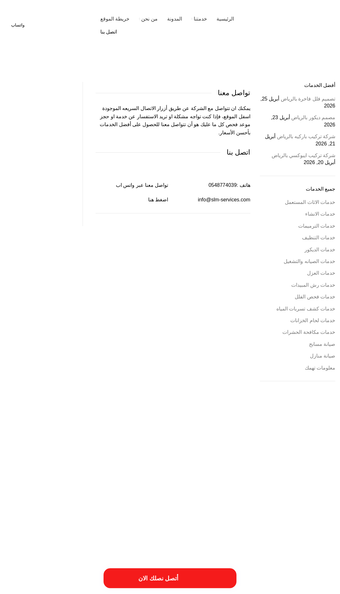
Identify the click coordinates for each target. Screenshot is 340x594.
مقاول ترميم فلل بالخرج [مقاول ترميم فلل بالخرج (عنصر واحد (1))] (196, 497)
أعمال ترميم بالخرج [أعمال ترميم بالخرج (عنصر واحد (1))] (203, 438)
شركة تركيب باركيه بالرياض (306, 136)
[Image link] (68, 552)
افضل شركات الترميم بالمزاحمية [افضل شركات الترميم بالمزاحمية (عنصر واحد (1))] (312, 463)
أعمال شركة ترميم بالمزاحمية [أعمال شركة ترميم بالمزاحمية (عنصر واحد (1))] (167, 438)
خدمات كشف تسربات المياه (305, 308)
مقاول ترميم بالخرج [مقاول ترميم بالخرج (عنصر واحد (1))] (228, 497)
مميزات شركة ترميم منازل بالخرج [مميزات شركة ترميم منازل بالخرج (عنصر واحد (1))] (295, 504)
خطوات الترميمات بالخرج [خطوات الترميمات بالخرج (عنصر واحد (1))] (244, 489)
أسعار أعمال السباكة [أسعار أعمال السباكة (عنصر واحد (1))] (289, 438)
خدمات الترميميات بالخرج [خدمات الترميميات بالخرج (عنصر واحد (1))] (180, 476)
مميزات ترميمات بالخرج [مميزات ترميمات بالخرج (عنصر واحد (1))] (105, 497)
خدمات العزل (321, 273)
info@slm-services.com (224, 199)
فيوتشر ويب (17, 587)
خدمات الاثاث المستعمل (310, 202)
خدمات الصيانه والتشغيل (309, 261)
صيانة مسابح (322, 344)
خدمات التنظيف (318, 237)
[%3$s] (37, 112)
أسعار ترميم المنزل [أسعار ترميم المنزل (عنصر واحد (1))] (259, 438)
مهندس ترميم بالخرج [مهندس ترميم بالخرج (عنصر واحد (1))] (201, 504)
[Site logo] (295, 25)
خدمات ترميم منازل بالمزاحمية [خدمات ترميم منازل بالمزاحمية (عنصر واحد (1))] (139, 476)
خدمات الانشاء (320, 214)
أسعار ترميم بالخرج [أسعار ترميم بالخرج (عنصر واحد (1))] (231, 438)
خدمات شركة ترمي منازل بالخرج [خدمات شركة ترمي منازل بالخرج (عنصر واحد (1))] (287, 489)
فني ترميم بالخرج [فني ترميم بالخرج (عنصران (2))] (53, 487)
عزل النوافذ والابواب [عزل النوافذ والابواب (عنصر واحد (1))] (103, 489)
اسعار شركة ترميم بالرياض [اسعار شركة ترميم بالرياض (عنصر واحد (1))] (30, 450)
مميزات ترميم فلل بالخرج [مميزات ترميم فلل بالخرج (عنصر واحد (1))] (69, 497)
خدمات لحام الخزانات (312, 320)
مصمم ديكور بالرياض (313, 117)
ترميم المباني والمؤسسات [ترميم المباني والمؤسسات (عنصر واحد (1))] (255, 476)
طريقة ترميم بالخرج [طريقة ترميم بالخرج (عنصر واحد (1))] (172, 489)
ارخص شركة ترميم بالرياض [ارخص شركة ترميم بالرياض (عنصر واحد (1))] (41, 438)
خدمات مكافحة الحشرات (308, 332)
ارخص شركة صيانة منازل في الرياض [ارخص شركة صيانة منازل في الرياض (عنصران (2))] (229, 448)
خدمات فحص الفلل (315, 296)
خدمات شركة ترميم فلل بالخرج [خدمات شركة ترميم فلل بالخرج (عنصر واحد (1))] (61, 476)
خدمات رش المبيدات (313, 285)
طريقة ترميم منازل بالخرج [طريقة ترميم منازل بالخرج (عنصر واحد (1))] (137, 489)
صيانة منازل (322, 355)
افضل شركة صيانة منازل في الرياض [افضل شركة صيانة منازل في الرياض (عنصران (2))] (166, 461)
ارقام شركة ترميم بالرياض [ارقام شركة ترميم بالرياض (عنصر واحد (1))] (107, 450)
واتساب (17, 25)
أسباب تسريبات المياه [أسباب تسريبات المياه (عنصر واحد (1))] (320, 438)
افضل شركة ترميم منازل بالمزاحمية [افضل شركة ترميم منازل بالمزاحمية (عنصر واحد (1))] (262, 463)
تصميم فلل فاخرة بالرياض (308, 98)
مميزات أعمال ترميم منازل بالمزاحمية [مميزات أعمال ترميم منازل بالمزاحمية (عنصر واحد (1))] (150, 497)
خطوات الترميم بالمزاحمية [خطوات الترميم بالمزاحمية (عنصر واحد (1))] (206, 489)
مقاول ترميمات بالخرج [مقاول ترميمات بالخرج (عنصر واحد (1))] (259, 497)
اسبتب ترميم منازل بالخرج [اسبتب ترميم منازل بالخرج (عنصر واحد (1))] (69, 450)
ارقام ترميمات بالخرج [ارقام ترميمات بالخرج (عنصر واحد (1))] (143, 450)
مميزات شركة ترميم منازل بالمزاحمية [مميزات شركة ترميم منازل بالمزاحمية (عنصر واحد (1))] (243, 504)
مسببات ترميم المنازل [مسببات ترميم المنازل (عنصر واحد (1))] (291, 497)
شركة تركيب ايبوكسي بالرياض (303, 155)
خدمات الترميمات (316, 226)
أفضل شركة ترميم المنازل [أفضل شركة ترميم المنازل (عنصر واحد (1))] (125, 438)
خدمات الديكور (320, 249)
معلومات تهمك (320, 367)
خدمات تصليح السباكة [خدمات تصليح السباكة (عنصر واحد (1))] (100, 476)
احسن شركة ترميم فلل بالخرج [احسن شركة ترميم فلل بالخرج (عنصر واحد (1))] (84, 438)
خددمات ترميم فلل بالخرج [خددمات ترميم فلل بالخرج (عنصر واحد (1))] (217, 476)
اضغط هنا (158, 199)
